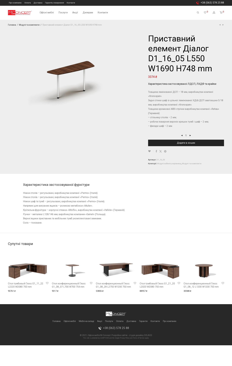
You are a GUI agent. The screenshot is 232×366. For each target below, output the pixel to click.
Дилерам (88, 12)
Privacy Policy (124, 338)
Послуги (63, 12)
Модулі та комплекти (29, 25)
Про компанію (15, 3)
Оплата (27, 3)
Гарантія (143, 321)
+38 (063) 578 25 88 (212, 2)
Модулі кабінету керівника (169, 163)
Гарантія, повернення (54, 3)
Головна (12, 25)
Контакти (71, 3)
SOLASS (148, 335)
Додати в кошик (186, 142)
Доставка (38, 3)
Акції (75, 12)
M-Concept (105, 335)
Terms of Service (138, 338)
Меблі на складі (86, 321)
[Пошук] (198, 12)
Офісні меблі (47, 12)
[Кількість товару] (186, 135)
